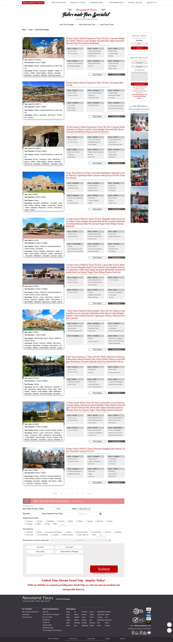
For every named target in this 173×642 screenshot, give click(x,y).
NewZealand (101, 620)
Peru (98, 623)
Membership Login (48, 628)
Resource (122, 638)
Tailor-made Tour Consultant (51, 614)
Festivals (108, 532)
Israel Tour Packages (66, 24)
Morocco (84, 614)
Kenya (84, 617)
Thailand (76, 617)
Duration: (139, 40)
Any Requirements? (139, 70)
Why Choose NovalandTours (30, 612)
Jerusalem (30, 521)
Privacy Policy (73, 638)
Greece (91, 614)
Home (24, 29)
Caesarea (29, 524)
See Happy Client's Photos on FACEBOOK (139, 628)
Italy (90, 620)
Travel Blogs (25, 614)
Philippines (85, 625)
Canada (107, 625)
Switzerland (100, 614)
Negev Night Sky (83, 535)
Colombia (108, 612)
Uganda (84, 620)
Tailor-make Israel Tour (87, 24)
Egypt (39, 524)
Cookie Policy (91, 638)
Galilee (110, 521)
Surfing (69, 532)
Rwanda (84, 623)
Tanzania (84, 612)
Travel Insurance (27, 617)
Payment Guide (47, 625)
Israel (30, 29)
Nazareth (62, 521)
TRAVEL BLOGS (135, 2)
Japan (68, 612)
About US (45, 612)
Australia (99, 617)
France (91, 617)
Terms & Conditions (53, 638)
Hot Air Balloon (43, 535)
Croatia (91, 625)
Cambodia (77, 623)
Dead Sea (100, 521)
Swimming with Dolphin (54, 532)
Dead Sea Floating (81, 532)
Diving (40, 532)
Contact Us (46, 622)
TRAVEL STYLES (78, 2)
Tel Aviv (40, 521)
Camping (55, 535)
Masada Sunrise (68, 535)
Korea (68, 614)
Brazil (99, 625)
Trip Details (116, 74)
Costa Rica (108, 620)
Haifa (71, 521)
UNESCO (30, 532)
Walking (118, 532)
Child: (58, 509)
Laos (75, 625)
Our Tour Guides (47, 617)
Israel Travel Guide (107, 24)
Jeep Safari (30, 535)
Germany (92, 623)
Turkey (91, 612)
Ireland (76, 614)
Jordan (48, 524)
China (68, 625)
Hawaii (107, 614)
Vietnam (76, 620)
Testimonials (46, 620)
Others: (55, 524)
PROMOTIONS (96, 2)
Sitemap (107, 638)
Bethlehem (50, 521)
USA (106, 617)
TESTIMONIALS (116, 2)
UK (75, 612)
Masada (90, 521)
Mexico (107, 623)
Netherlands (100, 612)
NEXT (89, 493)
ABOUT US (152, 2)
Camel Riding (96, 532)
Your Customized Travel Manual (52, 630)
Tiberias (80, 521)
